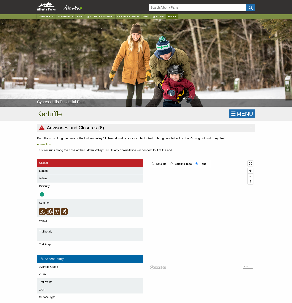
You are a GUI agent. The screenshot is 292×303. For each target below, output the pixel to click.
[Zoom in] (250, 170)
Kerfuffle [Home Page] (172, 16)
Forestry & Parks (47, 16)
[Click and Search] (250, 7)
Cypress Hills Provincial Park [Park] (100, 16)
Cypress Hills (158, 16)
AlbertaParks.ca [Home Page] (65, 16)
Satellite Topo (183, 163)
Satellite (161, 163)
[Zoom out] (250, 176)
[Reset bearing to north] (250, 181)
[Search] (197, 7)
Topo (203, 163)
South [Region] (79, 16)
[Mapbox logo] (158, 267)
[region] (202, 215)
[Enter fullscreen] (250, 163)
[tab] (146, 127)
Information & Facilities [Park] (128, 16)
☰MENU (242, 114)
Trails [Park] (145, 16)
